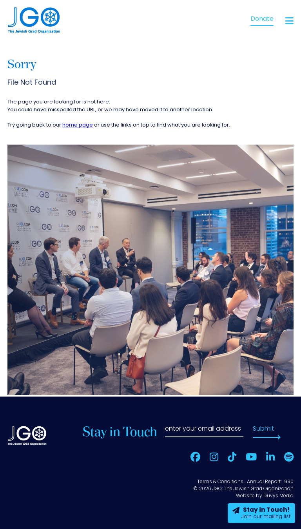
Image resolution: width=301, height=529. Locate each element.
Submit (263, 429)
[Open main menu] (289, 21)
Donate (262, 19)
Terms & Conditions (220, 482)
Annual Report (264, 482)
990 (289, 482)
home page (77, 125)
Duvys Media (278, 496)
